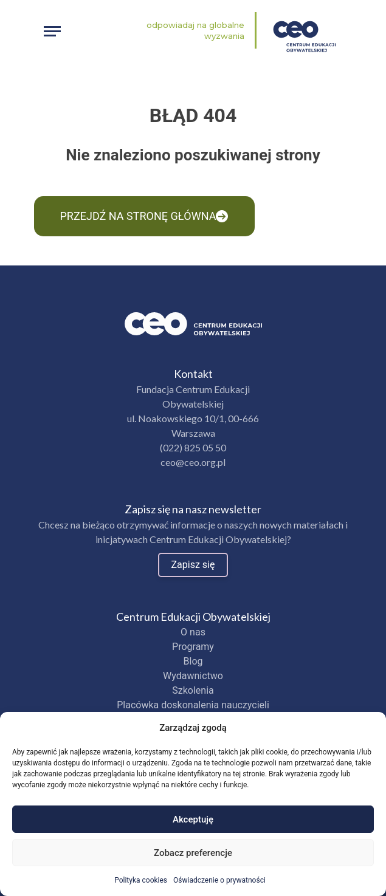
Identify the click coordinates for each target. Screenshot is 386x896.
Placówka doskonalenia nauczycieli (193, 705)
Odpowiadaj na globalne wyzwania (195, 30)
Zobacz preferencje (193, 852)
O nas (193, 632)
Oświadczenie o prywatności (219, 880)
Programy (193, 646)
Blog (193, 661)
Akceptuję (193, 819)
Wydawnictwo (193, 676)
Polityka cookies (140, 880)
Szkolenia (192, 690)
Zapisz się (193, 564)
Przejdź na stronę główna (144, 216)
